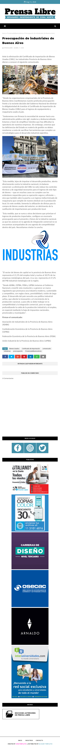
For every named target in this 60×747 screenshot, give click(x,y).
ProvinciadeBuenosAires (15, 33)
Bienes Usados (14, 349)
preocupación (18, 351)
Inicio (4, 33)
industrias (7, 351)
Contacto (39, 740)
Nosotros (29, 740)
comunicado (47, 349)
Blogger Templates (45, 744)
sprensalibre (8, 48)
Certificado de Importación (31, 349)
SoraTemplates (21, 744)
